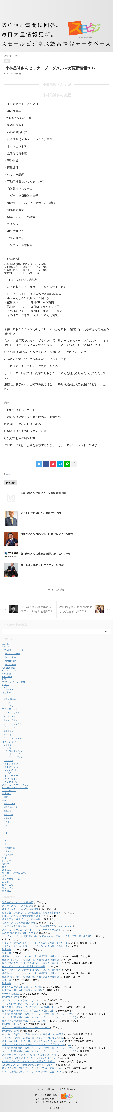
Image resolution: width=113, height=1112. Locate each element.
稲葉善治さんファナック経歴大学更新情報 (23, 966)
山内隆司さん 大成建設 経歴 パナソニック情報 (46, 553)
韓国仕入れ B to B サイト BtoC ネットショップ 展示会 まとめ (33, 1041)
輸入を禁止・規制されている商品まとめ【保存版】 (28, 1007)
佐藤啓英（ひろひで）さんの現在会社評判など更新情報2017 (33, 912)
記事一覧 (6, 949)
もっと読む (58, 589)
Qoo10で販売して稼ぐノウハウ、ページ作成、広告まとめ (31, 1068)
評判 (8, 474)
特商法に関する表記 (67, 1089)
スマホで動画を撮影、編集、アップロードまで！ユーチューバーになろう (39, 1014)
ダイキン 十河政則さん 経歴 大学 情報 (42, 512)
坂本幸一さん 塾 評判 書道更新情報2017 (22, 916)
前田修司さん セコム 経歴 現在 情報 (20, 909)
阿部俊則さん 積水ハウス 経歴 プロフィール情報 (48, 533)
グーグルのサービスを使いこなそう (20, 1000)
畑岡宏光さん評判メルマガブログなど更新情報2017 (28, 926)
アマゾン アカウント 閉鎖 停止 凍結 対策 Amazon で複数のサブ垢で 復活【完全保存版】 (47, 936)
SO (69, 1044)
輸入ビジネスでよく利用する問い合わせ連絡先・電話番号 (31, 963)
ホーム (40, 1089)
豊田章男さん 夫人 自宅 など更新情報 (21, 919)
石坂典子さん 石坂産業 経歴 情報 (19, 923)
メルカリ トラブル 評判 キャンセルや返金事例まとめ (29, 1054)
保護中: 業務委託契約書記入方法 (18, 933)
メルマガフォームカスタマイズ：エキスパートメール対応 (31, 929)
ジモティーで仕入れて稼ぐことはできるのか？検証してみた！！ (35, 943)
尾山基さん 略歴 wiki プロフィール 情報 (43, 565)
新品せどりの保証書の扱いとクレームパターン (26, 1021)
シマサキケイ (65, 926)
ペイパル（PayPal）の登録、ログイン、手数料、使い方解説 (33, 1034)
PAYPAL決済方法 (10, 993)
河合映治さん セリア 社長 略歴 (17, 902)
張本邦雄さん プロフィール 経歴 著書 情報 (44, 493)
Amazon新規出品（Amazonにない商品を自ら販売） (28, 1061)
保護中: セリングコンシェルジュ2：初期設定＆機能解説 (30, 956)
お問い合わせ (51, 1089)
